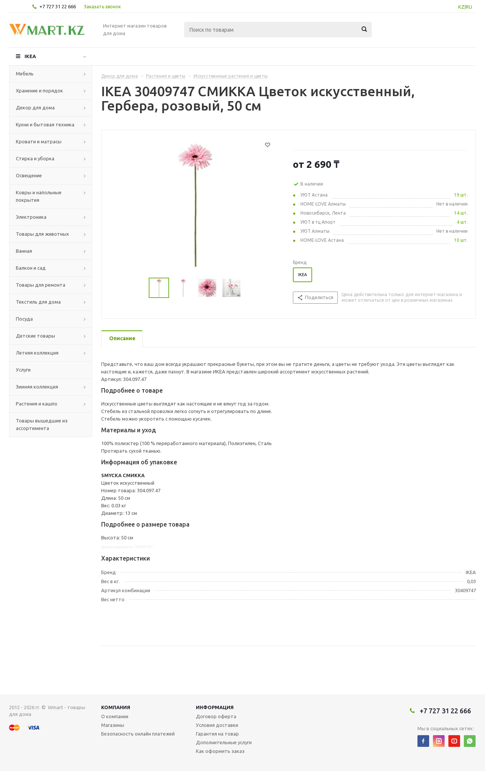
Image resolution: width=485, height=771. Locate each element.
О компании (114, 716)
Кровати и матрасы (39, 141)
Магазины (112, 725)
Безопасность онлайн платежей (138, 733)
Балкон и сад (31, 267)
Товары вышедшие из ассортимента (42, 424)
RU (469, 6)
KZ (461, 6)
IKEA (30, 56)
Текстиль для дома (38, 301)
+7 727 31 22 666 (57, 6)
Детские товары (35, 335)
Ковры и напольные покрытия (39, 196)
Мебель (25, 73)
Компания (115, 707)
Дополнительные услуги (224, 742)
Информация (215, 707)
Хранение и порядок (39, 90)
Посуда (24, 318)
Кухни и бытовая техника (45, 124)
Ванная (24, 250)
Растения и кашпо (36, 403)
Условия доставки (217, 725)
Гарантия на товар (217, 733)
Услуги (23, 369)
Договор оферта (216, 716)
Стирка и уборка (35, 158)
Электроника (31, 217)
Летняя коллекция (37, 352)
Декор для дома (35, 107)
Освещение (29, 175)
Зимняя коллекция (37, 386)
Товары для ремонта (40, 284)
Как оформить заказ (220, 751)
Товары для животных (42, 234)
